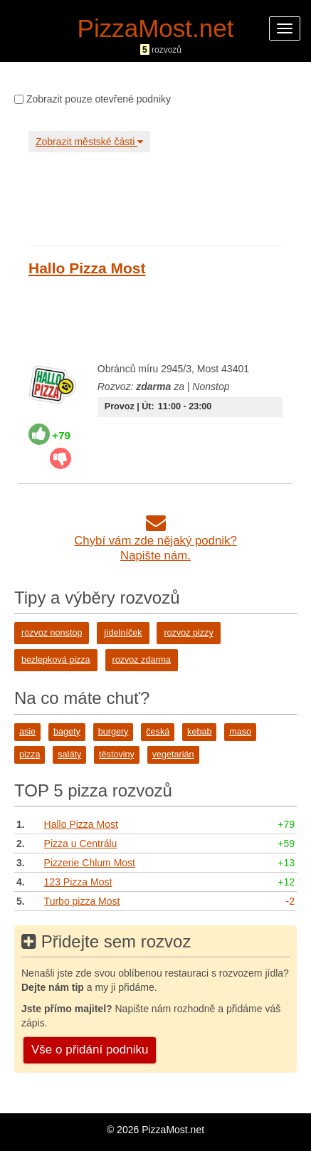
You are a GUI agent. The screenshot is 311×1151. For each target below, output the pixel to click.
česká (157, 732)
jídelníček (123, 633)
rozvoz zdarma (142, 660)
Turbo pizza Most (82, 901)
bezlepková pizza (55, 660)
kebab (199, 732)
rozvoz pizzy (188, 633)
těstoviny (117, 755)
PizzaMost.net (156, 28)
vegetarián (173, 755)
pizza (29, 755)
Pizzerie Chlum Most (89, 862)
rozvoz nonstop (51, 633)
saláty (69, 755)
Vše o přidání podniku (89, 1049)
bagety (66, 732)
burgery (113, 732)
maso (240, 732)
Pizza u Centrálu (80, 843)
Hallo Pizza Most (87, 268)
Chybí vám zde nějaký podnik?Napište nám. (155, 540)
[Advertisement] (153, 195)
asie (27, 732)
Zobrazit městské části (89, 141)
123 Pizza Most (78, 882)
